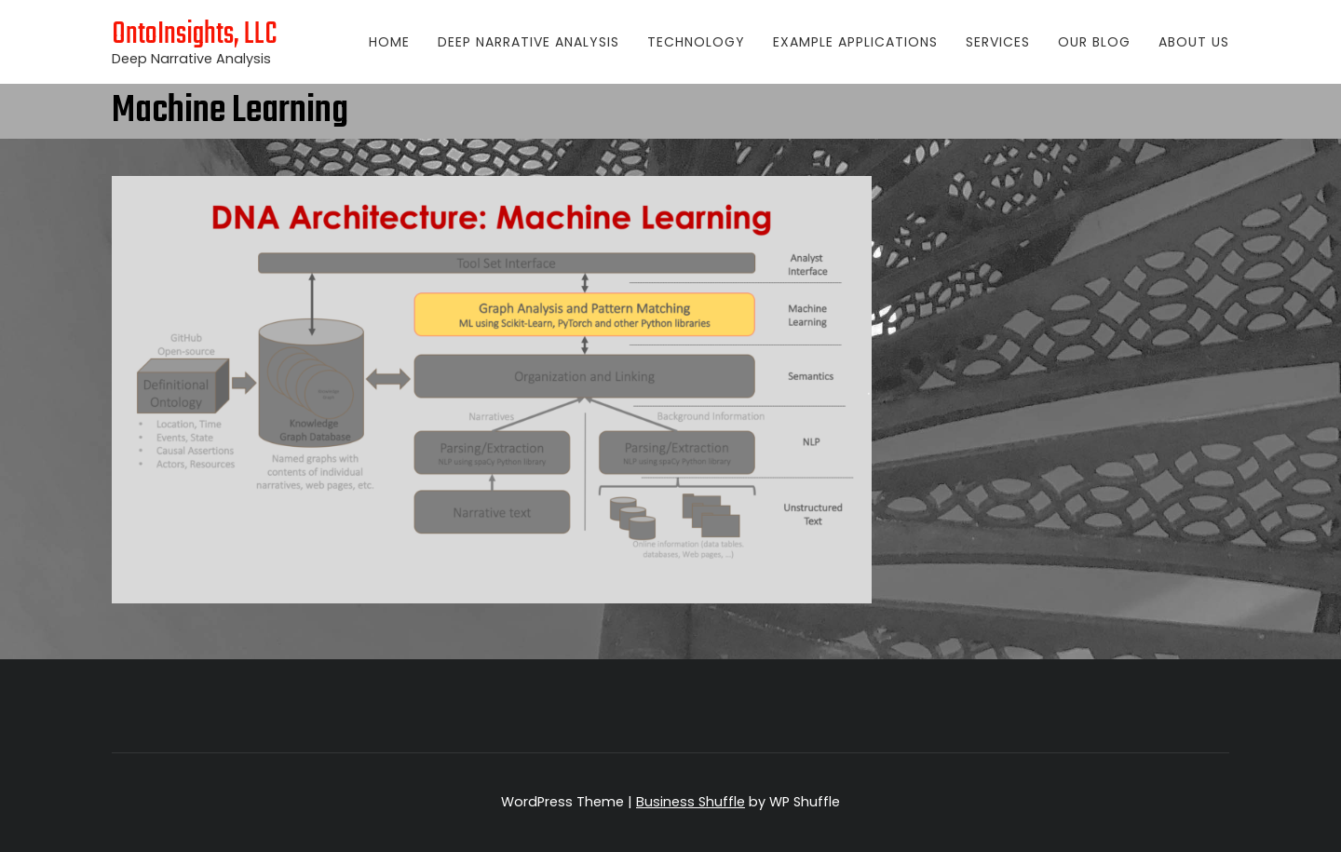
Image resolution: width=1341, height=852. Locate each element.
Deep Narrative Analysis (528, 42)
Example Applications (855, 42)
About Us (1193, 42)
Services (998, 42)
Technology (696, 42)
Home (389, 42)
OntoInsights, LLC (195, 35)
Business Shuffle (690, 801)
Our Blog (1094, 42)
